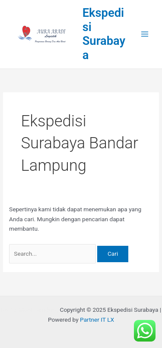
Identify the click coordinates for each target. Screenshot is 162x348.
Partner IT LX (97, 319)
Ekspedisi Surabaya (104, 34)
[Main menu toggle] (145, 34)
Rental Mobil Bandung (29, 309)
